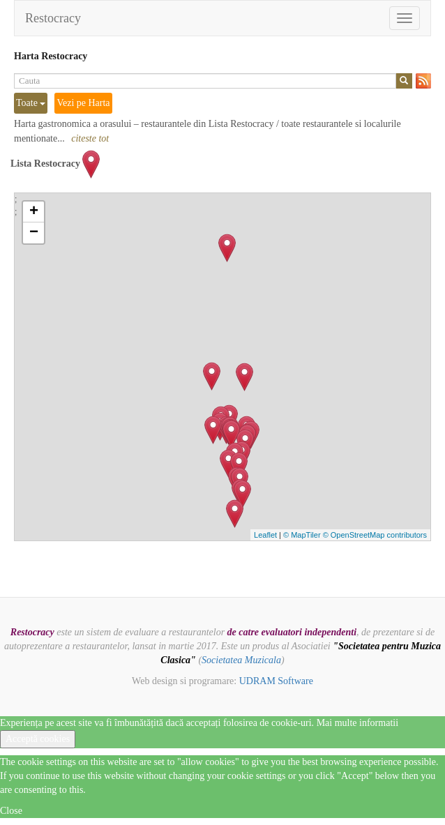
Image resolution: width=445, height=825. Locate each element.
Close (11, 810)
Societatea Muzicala (241, 660)
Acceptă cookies (38, 739)
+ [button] (33, 212)
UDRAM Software (276, 681)
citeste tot (90, 138)
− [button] (33, 232)
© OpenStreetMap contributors (375, 535)
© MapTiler (302, 535)
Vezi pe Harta (83, 103)
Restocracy (53, 18)
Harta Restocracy (50, 56)
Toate (30, 103)
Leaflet (265, 535)
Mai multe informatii (357, 723)
